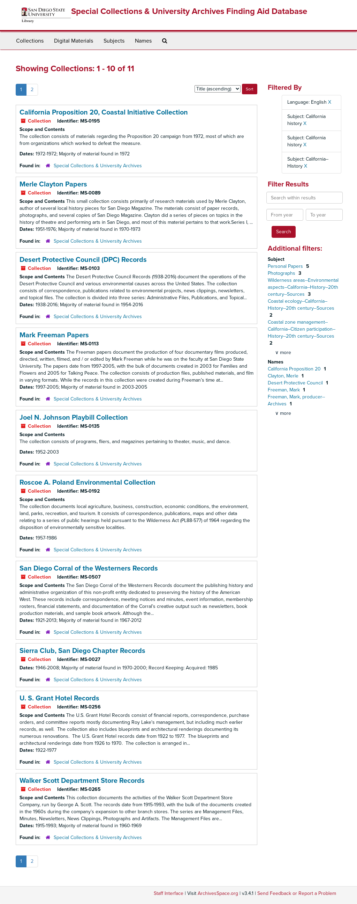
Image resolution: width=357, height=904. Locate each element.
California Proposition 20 (295, 369)
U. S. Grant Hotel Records (59, 698)
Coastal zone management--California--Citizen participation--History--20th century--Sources (301, 329)
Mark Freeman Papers (54, 335)
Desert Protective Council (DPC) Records (83, 260)
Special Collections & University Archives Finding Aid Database (189, 11)
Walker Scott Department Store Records (82, 781)
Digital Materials (73, 40)
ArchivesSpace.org (218, 893)
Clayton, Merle (284, 376)
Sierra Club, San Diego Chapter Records (82, 651)
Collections (30, 40)
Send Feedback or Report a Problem (296, 893)
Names (143, 40)
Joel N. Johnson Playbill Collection (74, 417)
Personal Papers (286, 266)
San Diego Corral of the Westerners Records (89, 568)
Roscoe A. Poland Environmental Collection (87, 482)
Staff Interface (168, 893)
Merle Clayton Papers (53, 184)
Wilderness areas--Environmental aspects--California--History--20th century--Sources (303, 287)
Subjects (114, 40)
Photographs (282, 273)
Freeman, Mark (284, 390)
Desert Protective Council (296, 383)
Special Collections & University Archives (98, 166)
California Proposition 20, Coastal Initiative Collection (104, 112)
